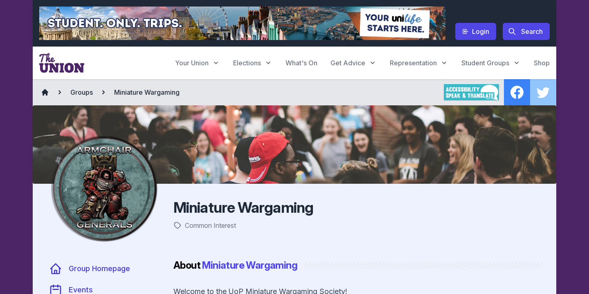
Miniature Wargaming (147, 92)
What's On (301, 63)
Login (475, 31)
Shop (542, 63)
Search (525, 31)
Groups (81, 92)
